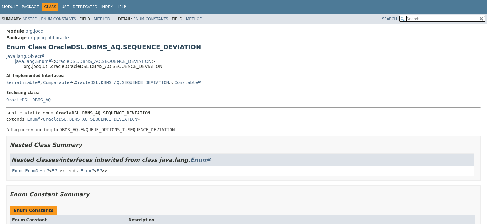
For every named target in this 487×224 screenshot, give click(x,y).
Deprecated (85, 7)
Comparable (56, 82)
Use (65, 7)
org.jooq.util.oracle (48, 37)
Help (121, 7)
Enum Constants (58, 19)
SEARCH (389, 19)
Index (107, 7)
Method (102, 19)
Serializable (22, 82)
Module (10, 7)
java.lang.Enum (32, 61)
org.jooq (34, 31)
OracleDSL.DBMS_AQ (28, 99)
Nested (29, 19)
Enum (32, 119)
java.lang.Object (24, 56)
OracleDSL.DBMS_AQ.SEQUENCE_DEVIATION (103, 61)
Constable (186, 82)
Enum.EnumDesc (29, 170)
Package (30, 7)
